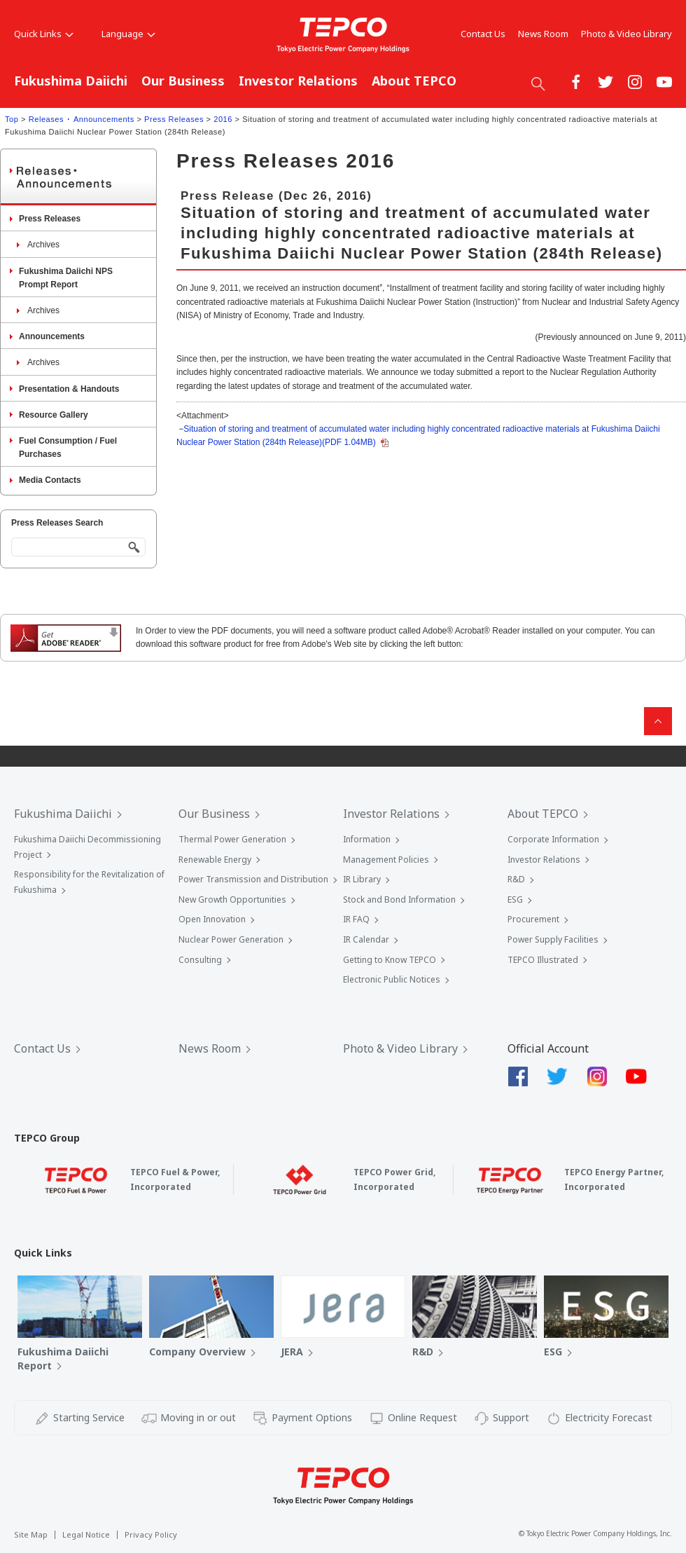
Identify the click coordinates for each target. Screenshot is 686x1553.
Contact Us (483, 33)
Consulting (200, 960)
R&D (516, 879)
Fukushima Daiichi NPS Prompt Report (66, 277)
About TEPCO (414, 80)
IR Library (362, 879)
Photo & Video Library (626, 33)
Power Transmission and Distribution (253, 879)
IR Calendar (366, 939)
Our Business (183, 80)
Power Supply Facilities (552, 939)
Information (367, 839)
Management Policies (386, 860)
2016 (223, 119)
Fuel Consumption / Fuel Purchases (68, 447)
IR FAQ (356, 919)
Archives (43, 244)
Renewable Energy (214, 860)
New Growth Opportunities (232, 899)
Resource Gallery (53, 415)
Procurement (533, 919)
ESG (515, 899)
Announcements (52, 336)
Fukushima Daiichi (70, 80)
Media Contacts (50, 480)
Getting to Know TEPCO (389, 960)
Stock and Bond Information (399, 899)
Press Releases (174, 119)
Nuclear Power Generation (231, 939)
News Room (543, 33)
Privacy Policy (151, 1534)
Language (128, 33)
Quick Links (44, 33)
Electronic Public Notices (391, 979)
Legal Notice (86, 1534)
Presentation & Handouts (69, 389)
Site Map (31, 1534)
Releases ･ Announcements (81, 119)
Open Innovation (212, 919)
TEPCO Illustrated (542, 960)
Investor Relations (298, 80)
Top (11, 119)
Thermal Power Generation (232, 839)
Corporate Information (553, 839)
